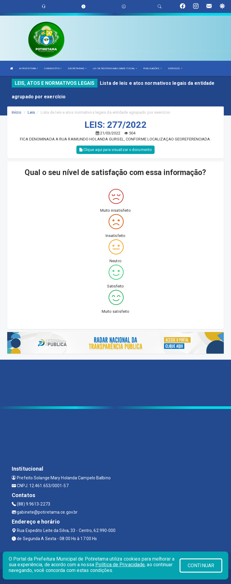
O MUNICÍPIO (53, 68)
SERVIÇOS (175, 68)
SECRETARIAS (77, 68)
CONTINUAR (201, 565)
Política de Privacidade (120, 564)
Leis (31, 112)
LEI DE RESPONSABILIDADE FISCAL (115, 68)
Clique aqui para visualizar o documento (115, 150)
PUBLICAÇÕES (152, 68)
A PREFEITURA (28, 68)
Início (16, 112)
